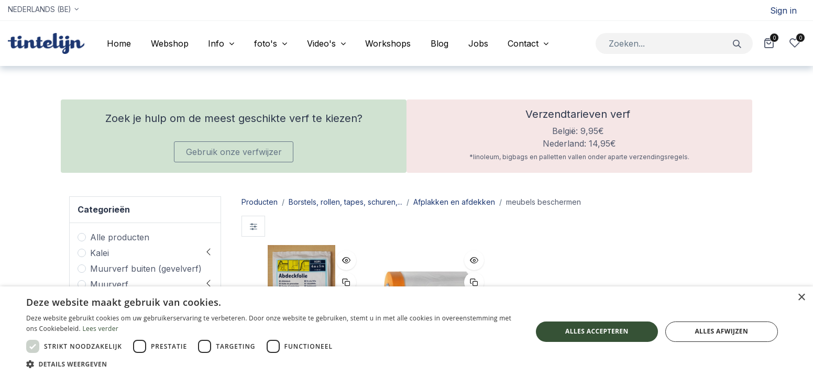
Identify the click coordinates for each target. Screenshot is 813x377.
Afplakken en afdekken (454, 201)
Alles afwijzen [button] (721, 331)
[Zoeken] (737, 43)
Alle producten (119, 237)
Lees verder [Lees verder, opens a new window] (100, 328)
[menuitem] (119, 43)
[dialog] (406, 331)
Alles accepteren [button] (597, 331)
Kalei (99, 253)
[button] (346, 260)
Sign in (783, 10)
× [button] (801, 298)
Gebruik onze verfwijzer (234, 152)
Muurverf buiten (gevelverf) (146, 268)
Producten (259, 201)
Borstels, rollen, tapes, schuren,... (345, 201)
